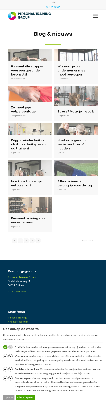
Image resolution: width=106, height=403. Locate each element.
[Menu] (94, 15)
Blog (54, 2)
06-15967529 (53, 7)
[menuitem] (53, 2)
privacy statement (73, 334)
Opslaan (9, 397)
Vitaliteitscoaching (18, 321)
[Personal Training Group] (44, 15)
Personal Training (17, 317)
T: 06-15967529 (17, 291)
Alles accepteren (25, 397)
